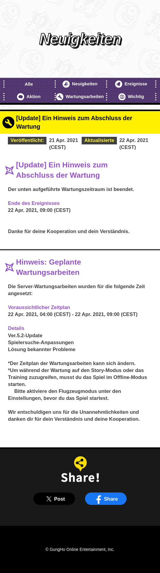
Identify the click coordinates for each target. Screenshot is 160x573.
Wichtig (131, 96)
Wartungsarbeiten (80, 96)
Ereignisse (131, 84)
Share (106, 499)
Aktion (28, 96)
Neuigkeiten (80, 84)
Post (54, 499)
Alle (29, 84)
